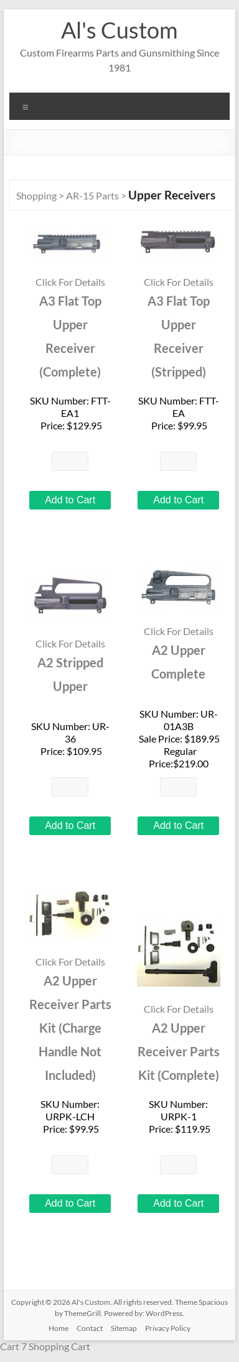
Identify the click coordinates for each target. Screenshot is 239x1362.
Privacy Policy (167, 1328)
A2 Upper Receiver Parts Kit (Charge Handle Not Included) (70, 1028)
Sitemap (124, 1328)
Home (58, 1328)
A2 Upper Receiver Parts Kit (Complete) (179, 1051)
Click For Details (70, 282)
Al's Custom (119, 29)
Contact (90, 1328)
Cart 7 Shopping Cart (45, 1346)
